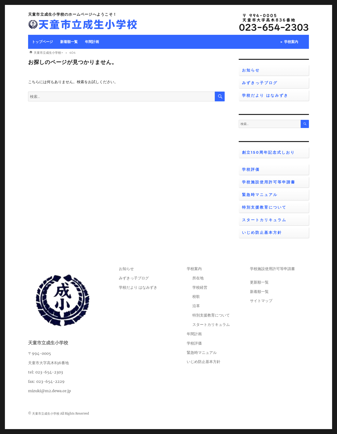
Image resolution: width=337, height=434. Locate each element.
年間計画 (92, 41)
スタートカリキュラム (264, 220)
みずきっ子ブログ (260, 83)
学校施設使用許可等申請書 (268, 182)
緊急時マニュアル (260, 194)
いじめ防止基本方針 (262, 232)
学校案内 (291, 41)
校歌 (196, 296)
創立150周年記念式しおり (268, 152)
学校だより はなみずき (265, 95)
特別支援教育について (264, 207)
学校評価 (251, 169)
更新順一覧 (259, 282)
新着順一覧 (69, 41)
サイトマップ (261, 300)
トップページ (42, 41)
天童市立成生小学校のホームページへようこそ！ (72, 14)
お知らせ (251, 70)
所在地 (198, 278)
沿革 (196, 305)
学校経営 (199, 287)
